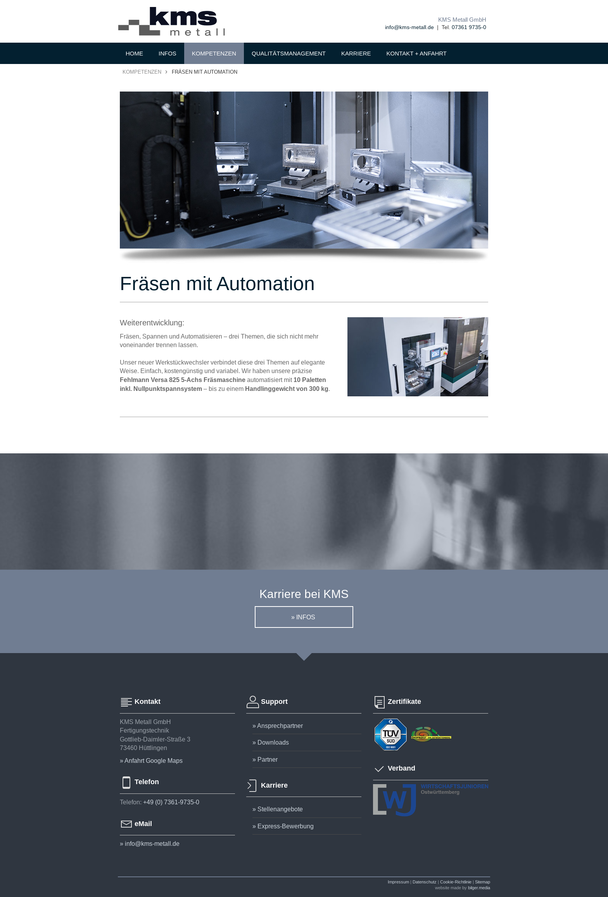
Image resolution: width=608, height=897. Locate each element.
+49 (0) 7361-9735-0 (171, 801)
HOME (134, 53)
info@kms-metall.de (409, 27)
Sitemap (482, 882)
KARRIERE (356, 53)
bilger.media (479, 887)
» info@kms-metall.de (150, 843)
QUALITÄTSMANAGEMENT (289, 53)
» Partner (265, 759)
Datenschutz (425, 882)
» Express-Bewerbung (283, 826)
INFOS (167, 53)
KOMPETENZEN (214, 53)
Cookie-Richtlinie (456, 882)
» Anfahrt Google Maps (151, 760)
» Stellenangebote (277, 808)
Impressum (398, 882)
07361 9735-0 (469, 27)
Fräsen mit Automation (204, 72)
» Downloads (270, 742)
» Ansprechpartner (277, 725)
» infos (304, 617)
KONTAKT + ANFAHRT (417, 53)
